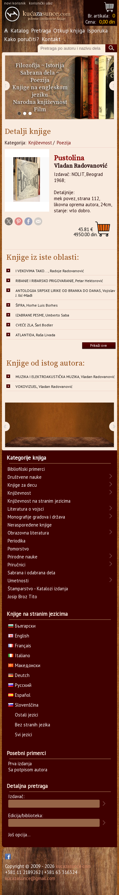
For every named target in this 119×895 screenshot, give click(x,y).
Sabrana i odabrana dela (31, 573)
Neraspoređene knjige (30, 525)
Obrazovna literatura (28, 533)
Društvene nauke (25, 477)
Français (19, 646)
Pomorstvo (18, 549)
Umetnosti (18, 581)
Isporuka (97, 30)
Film (40, 109)
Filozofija (28, 65)
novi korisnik (15, 3)
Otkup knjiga (69, 30)
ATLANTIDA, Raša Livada (35, 334)
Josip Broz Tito (22, 596)
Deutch (19, 675)
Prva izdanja (20, 763)
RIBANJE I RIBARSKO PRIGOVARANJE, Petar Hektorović (59, 280)
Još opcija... (19, 835)
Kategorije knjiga (26, 457)
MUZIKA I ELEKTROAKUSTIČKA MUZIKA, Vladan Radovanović (65, 376)
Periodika (16, 541)
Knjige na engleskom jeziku (40, 91)
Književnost (40, 143)
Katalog (19, 30)
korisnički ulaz (41, 3)
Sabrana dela (37, 72)
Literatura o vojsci (26, 509)
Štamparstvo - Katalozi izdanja (38, 589)
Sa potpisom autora (27, 770)
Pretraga (41, 30)
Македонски (24, 665)
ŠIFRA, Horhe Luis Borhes (37, 305)
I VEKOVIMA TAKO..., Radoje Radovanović (50, 270)
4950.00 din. (85, 231)
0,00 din (107, 22)
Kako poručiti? (21, 39)
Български (22, 626)
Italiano (19, 655)
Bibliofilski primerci (26, 469)
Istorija (55, 65)
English (18, 636)
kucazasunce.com (73, 866)
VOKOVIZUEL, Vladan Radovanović (44, 386)
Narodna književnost (40, 102)
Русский (19, 685)
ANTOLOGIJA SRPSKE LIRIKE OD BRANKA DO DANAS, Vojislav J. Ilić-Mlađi (65, 293)
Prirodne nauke (22, 557)
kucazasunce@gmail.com (30, 878)
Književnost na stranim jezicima (39, 501)
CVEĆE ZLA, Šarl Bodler (34, 325)
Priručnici (16, 565)
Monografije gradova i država (36, 517)
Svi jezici (23, 734)
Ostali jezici (26, 715)
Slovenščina (23, 705)
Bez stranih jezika (32, 725)
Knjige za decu (22, 485)
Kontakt (51, 39)
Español (19, 695)
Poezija (40, 80)
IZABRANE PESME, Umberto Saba (42, 315)
